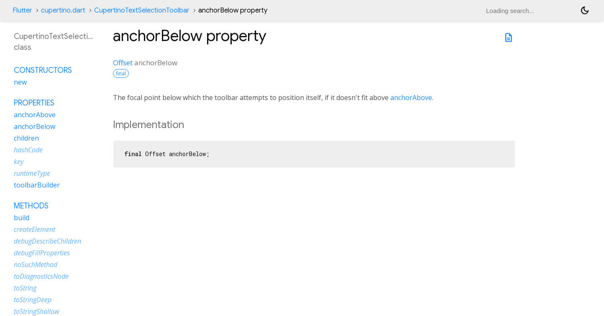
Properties (34, 103)
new (20, 82)
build (21, 217)
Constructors (43, 70)
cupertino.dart (63, 10)
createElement (34, 229)
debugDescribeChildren (47, 241)
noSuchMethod (35, 264)
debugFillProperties (42, 252)
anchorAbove (411, 97)
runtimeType (32, 173)
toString (25, 288)
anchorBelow (34, 126)
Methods (31, 206)
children (26, 138)
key (18, 161)
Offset (123, 62)
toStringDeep (32, 299)
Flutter (22, 10)
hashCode (28, 149)
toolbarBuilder (37, 185)
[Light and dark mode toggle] (584, 10)
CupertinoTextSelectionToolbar (141, 10)
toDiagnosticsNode (41, 276)
